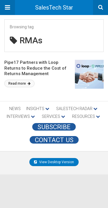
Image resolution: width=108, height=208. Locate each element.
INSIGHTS (37, 108)
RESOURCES (86, 116)
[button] (7, 7)
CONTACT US (54, 140)
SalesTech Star (54, 7)
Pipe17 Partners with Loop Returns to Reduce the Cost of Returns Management (35, 68)
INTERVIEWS (21, 116)
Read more (19, 83)
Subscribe (54, 127)
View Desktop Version (54, 162)
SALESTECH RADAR (76, 108)
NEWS (15, 108)
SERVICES (53, 116)
